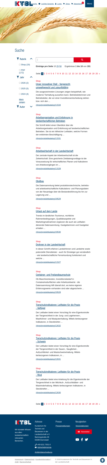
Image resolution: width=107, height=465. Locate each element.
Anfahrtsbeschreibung (43, 452)
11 (66, 73)
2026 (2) (24, 83)
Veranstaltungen (82, 426)
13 (73, 73)
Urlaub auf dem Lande (46, 211)
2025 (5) (24, 88)
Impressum (19, 459)
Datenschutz (29, 459)
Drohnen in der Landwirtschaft (50, 244)
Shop (66, 4)
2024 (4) (24, 94)
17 (86, 73)
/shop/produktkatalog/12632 (48, 326)
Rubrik (23, 58)
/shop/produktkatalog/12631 (48, 359)
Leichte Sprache (47, 4)
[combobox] (55, 59)
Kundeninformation (43, 459)
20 (96, 73)
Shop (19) (24, 65)
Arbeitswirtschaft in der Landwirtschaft (54, 150)
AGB (16, 462)
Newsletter (84, 432)
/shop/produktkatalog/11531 (48, 138)
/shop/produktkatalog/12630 (48, 393)
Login (58, 4)
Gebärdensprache (30, 4)
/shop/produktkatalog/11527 (48, 262)
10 (63, 73)
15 (80, 73)
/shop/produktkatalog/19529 (48, 199)
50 (60, 66)
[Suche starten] (82, 60)
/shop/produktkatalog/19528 (48, 292)
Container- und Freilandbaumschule (53, 274)
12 (70, 73)
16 (83, 73)
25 (57, 66)
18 (90, 73)
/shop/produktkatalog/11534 (48, 105)
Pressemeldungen (63, 426)
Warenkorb (76, 4)
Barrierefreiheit (25, 462)
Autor (22, 106)
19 (93, 73)
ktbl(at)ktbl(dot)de (45, 447)
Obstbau (40, 181)
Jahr (22, 77)
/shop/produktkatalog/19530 (48, 232)
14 (76, 73)
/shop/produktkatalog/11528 (48, 169)
